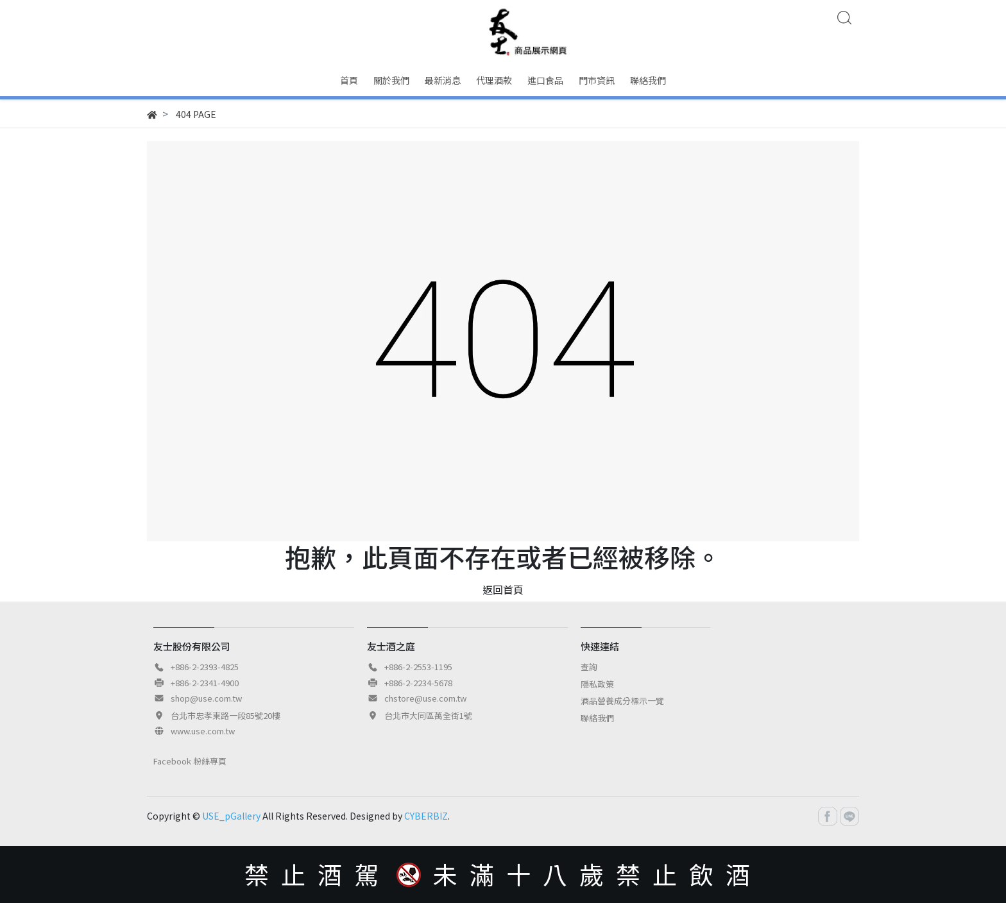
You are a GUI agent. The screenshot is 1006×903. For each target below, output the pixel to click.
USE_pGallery (231, 815)
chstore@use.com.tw (425, 698)
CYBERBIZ (426, 815)
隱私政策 (597, 684)
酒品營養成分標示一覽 (622, 701)
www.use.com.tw (203, 731)
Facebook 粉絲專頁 (189, 761)
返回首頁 (503, 589)
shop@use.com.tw (206, 698)
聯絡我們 (597, 718)
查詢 (589, 667)
